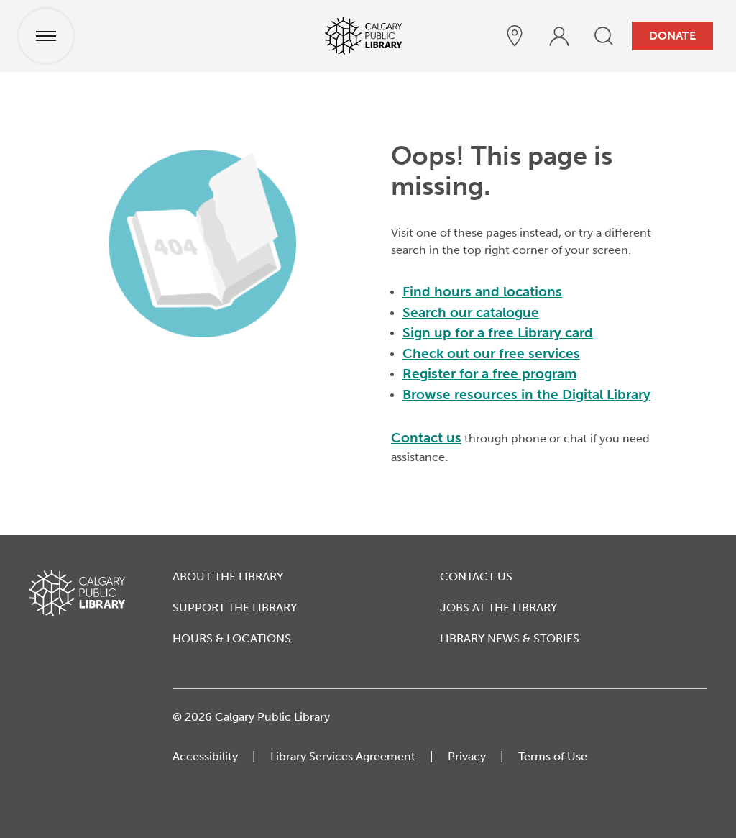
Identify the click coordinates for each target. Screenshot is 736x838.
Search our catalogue (470, 312)
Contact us (426, 437)
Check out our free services (491, 353)
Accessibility (205, 756)
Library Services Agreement (342, 756)
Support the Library (234, 607)
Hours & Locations (231, 638)
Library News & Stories (509, 638)
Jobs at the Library (498, 607)
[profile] (559, 36)
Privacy (467, 756)
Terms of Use (552, 756)
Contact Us (476, 576)
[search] (603, 36)
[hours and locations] (514, 36)
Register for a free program (489, 373)
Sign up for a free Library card (497, 332)
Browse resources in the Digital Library (526, 394)
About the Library (227, 576)
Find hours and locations (482, 291)
